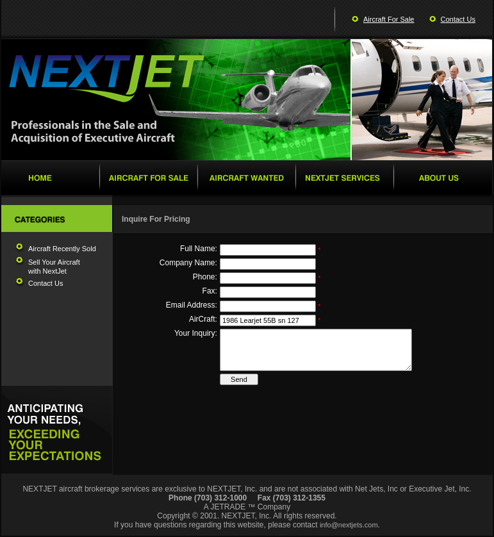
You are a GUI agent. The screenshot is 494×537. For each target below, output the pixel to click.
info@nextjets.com (349, 525)
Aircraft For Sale (388, 19)
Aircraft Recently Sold (62, 248)
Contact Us (458, 19)
